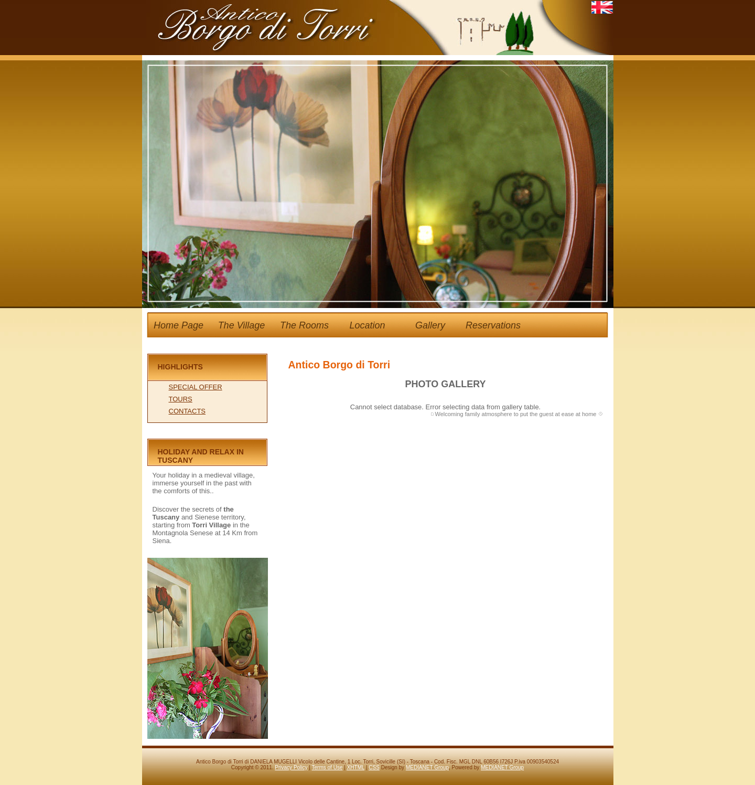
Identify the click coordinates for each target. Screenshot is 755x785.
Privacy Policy (291, 767)
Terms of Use (327, 767)
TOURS (180, 399)
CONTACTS (187, 411)
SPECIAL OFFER (195, 387)
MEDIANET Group (427, 767)
